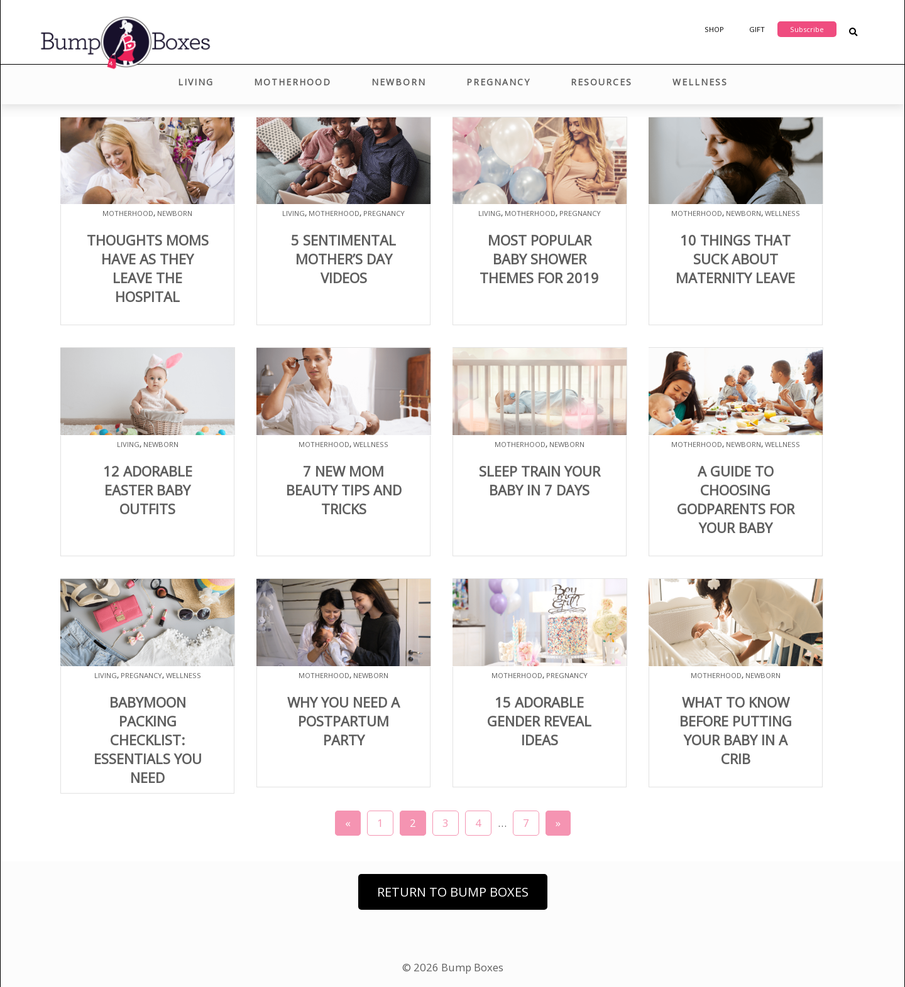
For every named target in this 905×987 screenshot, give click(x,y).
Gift (757, 29)
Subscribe (807, 29)
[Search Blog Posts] (853, 32)
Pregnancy (498, 82)
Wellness (700, 82)
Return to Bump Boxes (453, 891)
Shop (714, 29)
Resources (601, 82)
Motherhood (292, 82)
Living (196, 82)
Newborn (398, 82)
